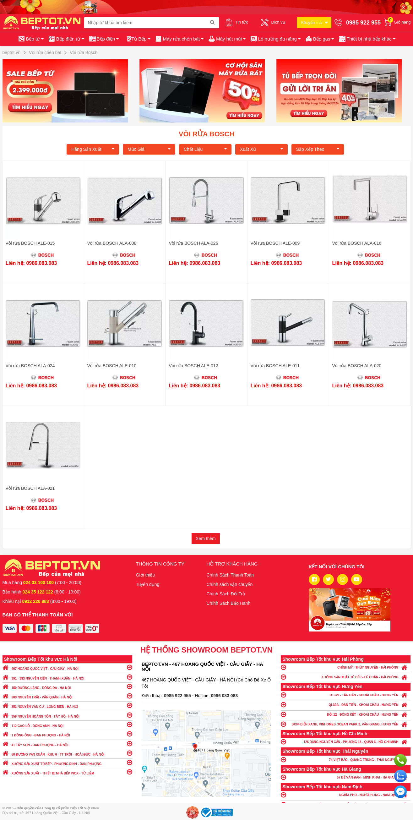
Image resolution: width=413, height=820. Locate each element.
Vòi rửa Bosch (207, 134)
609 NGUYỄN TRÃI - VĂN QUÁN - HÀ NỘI (67, 695)
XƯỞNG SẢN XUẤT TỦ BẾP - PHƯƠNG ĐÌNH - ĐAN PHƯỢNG (67, 762)
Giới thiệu (145, 574)
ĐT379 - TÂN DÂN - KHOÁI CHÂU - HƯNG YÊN (345, 694)
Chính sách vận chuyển (230, 584)
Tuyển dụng (148, 584)
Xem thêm (206, 538)
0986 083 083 (224, 695)
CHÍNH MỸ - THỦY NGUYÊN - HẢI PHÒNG (345, 667)
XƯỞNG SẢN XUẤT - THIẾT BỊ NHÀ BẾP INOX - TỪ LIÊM (67, 771)
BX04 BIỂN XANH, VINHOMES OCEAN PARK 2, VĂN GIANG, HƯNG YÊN (345, 724)
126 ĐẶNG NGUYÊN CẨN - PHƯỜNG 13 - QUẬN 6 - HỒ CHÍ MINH (345, 741)
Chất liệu (205, 149)
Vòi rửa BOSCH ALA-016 (357, 243)
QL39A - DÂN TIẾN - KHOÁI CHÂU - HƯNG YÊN (345, 704)
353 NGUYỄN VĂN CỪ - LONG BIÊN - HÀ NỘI (67, 705)
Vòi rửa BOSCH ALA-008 (112, 243)
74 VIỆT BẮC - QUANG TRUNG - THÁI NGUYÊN (345, 759)
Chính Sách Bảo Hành (229, 603)
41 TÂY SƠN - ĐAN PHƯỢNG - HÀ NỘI (67, 743)
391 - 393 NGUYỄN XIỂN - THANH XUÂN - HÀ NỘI (67, 677)
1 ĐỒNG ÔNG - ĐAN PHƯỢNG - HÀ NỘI (67, 733)
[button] (367, 39)
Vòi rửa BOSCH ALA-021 (30, 488)
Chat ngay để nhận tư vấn (400, 791)
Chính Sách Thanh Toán (230, 574)
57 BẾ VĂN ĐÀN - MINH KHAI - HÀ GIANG (345, 777)
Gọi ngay (400, 760)
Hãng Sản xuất (92, 149)
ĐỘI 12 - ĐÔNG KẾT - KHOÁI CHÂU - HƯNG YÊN (345, 714)
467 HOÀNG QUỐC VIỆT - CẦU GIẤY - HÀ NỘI (67, 667)
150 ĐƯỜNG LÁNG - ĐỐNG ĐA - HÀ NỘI (67, 686)
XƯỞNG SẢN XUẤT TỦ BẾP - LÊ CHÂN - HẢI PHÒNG (345, 677)
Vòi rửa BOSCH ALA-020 (357, 365)
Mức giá (149, 149)
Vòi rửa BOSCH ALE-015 (30, 243)
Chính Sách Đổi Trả (226, 593)
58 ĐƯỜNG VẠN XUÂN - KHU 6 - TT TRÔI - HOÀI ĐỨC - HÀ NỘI (67, 753)
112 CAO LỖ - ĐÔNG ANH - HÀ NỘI (67, 724)
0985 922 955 (178, 695)
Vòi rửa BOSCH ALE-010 (112, 365)
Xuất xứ (261, 149)
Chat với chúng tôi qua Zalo (400, 776)
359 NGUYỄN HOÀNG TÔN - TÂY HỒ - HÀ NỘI (67, 715)
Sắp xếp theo (317, 149)
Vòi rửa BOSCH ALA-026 (193, 243)
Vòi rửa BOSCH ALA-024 (30, 365)
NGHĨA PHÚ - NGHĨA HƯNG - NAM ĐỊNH (345, 794)
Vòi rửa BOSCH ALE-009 (275, 243)
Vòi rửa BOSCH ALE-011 (275, 365)
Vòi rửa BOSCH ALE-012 (193, 365)
